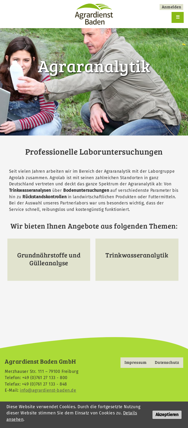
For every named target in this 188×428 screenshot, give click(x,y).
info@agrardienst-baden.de (48, 390)
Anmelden (171, 7)
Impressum (135, 362)
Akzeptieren (167, 415)
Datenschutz (167, 362)
